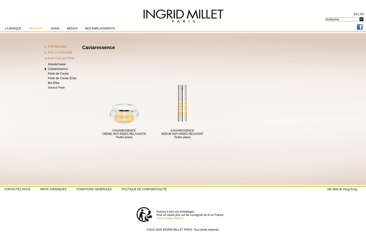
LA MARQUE (13, 28)
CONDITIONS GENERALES (94, 189)
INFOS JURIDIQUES (53, 189)
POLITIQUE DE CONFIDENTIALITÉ (144, 189)
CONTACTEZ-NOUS (17, 189)
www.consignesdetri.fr (170, 218)
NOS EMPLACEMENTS (100, 28)
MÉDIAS (72, 28)
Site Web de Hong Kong (342, 189)
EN (356, 14)
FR (362, 14)
